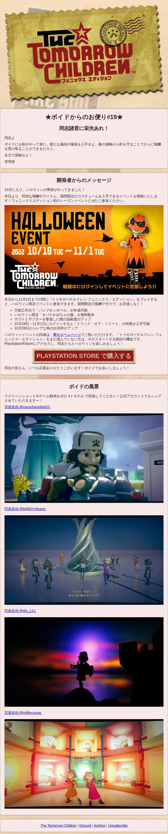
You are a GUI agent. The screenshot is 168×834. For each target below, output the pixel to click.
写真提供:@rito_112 (84, 658)
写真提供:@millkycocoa (84, 760)
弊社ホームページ (67, 335)
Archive (99, 826)
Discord (85, 826)
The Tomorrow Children (59, 826)
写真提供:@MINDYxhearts (84, 556)
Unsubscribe (118, 826)
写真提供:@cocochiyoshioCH (84, 454)
